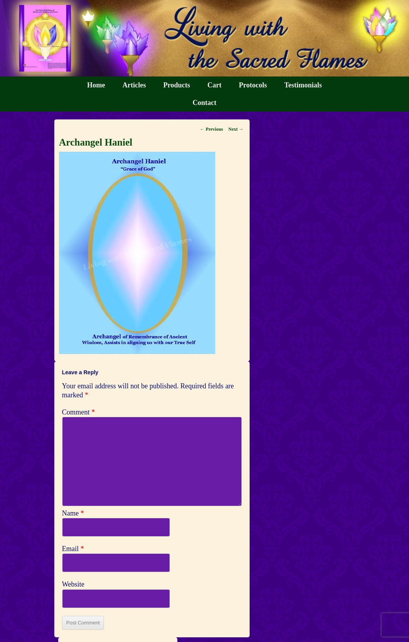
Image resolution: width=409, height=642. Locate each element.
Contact (204, 103)
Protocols (253, 85)
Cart (214, 85)
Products (176, 85)
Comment (78, 412)
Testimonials (303, 85)
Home (96, 85)
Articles (134, 85)
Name (73, 513)
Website (73, 584)
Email (73, 549)
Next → (236, 129)
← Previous (211, 129)
